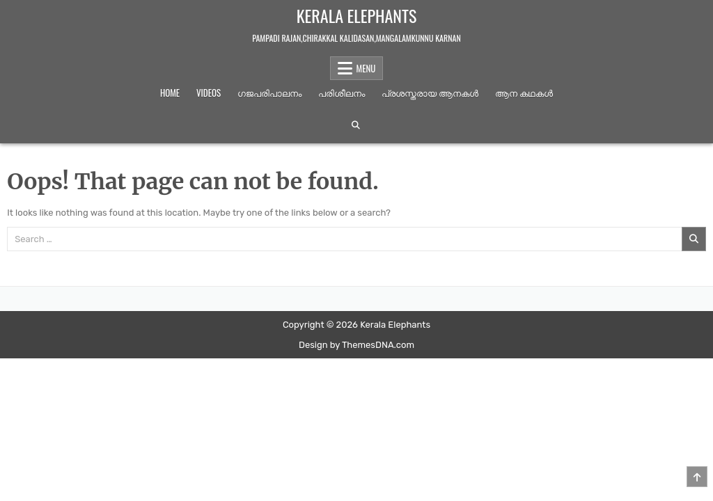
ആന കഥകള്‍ (524, 93)
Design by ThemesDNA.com (356, 345)
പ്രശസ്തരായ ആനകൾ (430, 93)
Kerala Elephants (357, 15)
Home (170, 93)
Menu (366, 68)
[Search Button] (356, 125)
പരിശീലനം (341, 93)
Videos (208, 93)
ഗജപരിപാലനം (269, 93)
